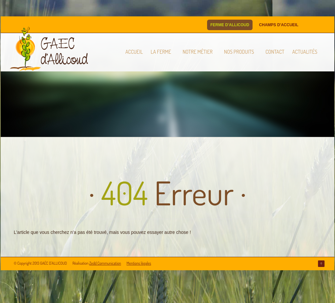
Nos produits (239, 51)
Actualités (304, 51)
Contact (274, 51)
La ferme (161, 51)
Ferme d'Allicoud (229, 25)
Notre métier (198, 51)
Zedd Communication (105, 263)
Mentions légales (139, 263)
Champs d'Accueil (278, 25)
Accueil (134, 51)
